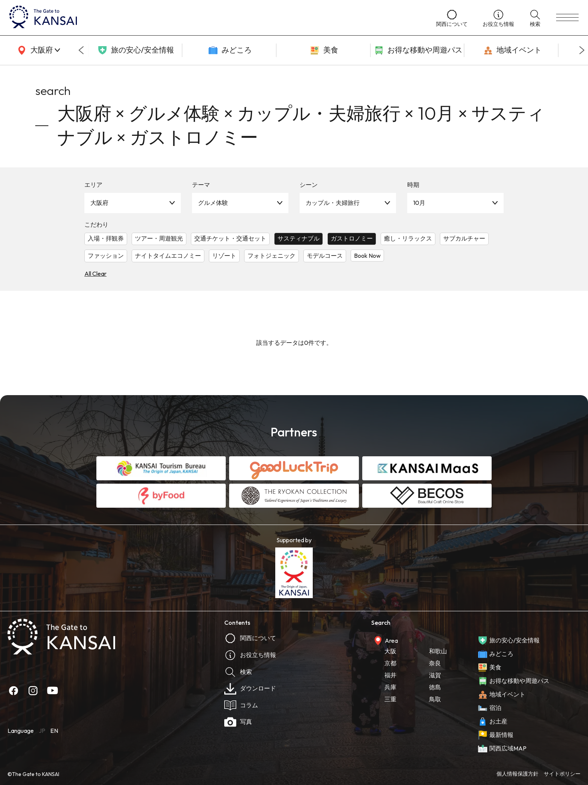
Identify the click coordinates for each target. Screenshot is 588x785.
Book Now (367, 255)
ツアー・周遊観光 (159, 238)
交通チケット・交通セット (230, 238)
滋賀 (435, 675)
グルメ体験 (213, 202)
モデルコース (325, 255)
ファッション (106, 255)
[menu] (567, 17)
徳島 (435, 687)
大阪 (390, 651)
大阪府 (99, 202)
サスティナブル (299, 238)
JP (42, 730)
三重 (390, 699)
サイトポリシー (562, 773)
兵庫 (390, 687)
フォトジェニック (272, 255)
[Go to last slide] (81, 50)
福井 (390, 675)
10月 (419, 202)
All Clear (95, 273)
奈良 (435, 663)
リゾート (224, 255)
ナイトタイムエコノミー (168, 255)
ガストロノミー (352, 238)
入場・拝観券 (106, 238)
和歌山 (438, 651)
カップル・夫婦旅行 (333, 202)
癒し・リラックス (408, 238)
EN (54, 730)
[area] (37, 50)
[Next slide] (582, 50)
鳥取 (435, 699)
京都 (390, 663)
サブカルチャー (464, 238)
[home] (215, 18)
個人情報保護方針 (517, 773)
